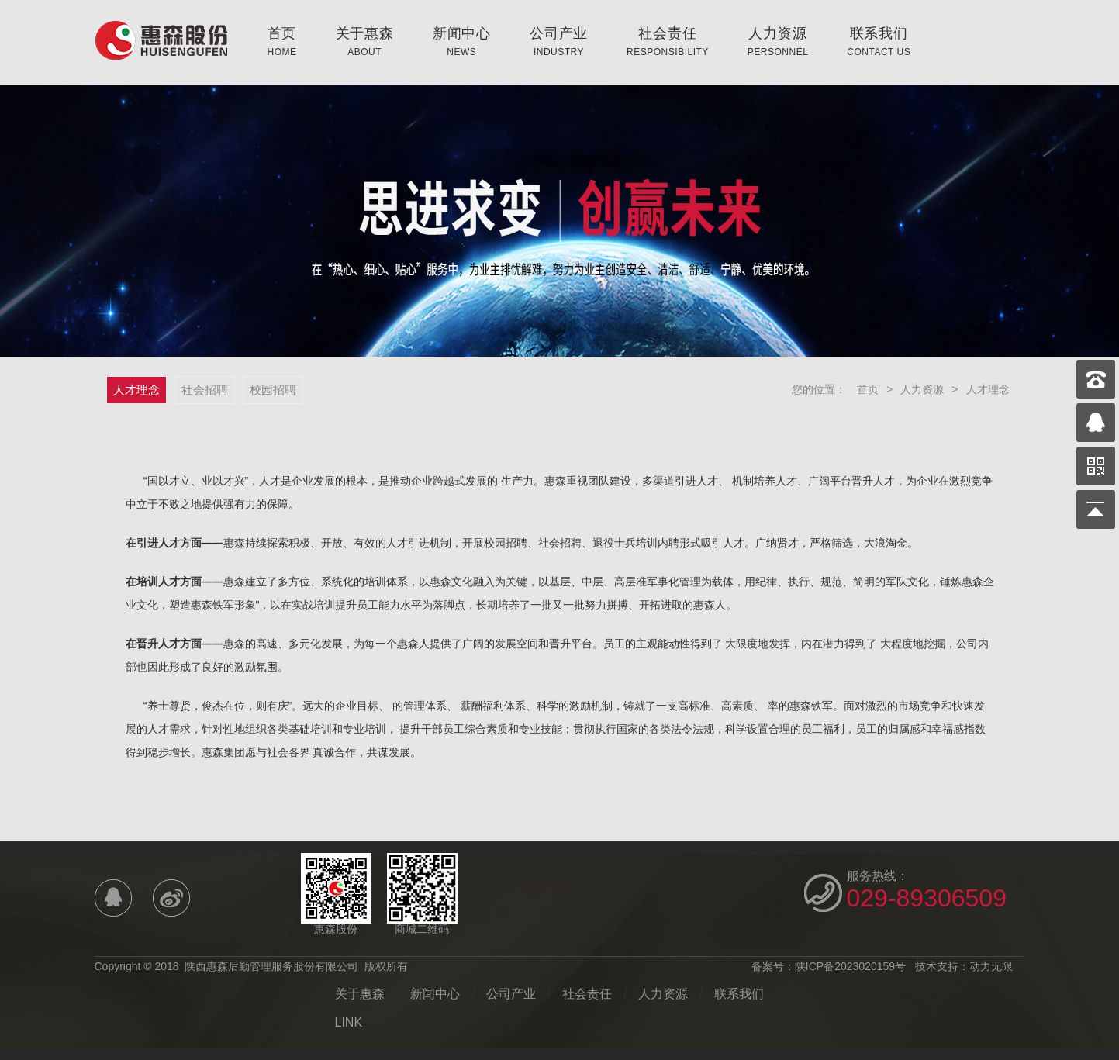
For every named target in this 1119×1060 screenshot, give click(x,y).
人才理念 (988, 389)
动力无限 (991, 966)
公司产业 (559, 41)
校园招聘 (273, 389)
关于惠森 (365, 41)
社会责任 (668, 41)
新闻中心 (462, 41)
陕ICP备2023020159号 (850, 966)
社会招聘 (204, 389)
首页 (282, 41)
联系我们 (878, 41)
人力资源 (778, 41)
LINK (349, 1022)
